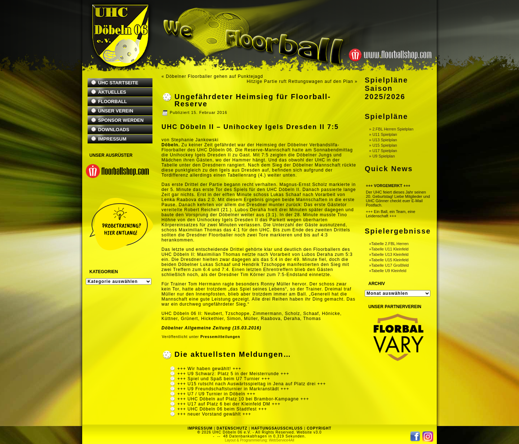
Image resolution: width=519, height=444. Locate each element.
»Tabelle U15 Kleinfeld (388, 260)
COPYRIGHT (319, 428)
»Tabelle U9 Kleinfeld (387, 270)
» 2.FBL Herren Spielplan (391, 129)
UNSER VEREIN (115, 111)
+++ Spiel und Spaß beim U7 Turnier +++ (223, 378)
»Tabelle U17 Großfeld (389, 265)
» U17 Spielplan (383, 150)
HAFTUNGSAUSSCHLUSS (277, 428)
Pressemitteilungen (220, 337)
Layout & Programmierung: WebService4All (259, 440)
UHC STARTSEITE (118, 82)
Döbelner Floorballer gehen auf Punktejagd (214, 76)
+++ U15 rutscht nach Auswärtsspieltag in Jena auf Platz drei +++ (251, 383)
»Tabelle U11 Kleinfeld (388, 249)
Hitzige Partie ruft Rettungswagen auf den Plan (300, 81)
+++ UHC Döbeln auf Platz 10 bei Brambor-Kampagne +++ (243, 398)
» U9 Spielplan (382, 156)
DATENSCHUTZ (232, 428)
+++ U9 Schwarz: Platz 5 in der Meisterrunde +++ (233, 373)
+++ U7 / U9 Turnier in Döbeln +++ (216, 393)
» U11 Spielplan (383, 134)
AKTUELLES (112, 92)
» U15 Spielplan (383, 145)
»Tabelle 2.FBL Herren (389, 243)
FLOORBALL (112, 101)
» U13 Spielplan (383, 140)
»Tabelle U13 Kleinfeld (388, 254)
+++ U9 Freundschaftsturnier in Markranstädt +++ (233, 388)
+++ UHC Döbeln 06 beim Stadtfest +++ (222, 409)
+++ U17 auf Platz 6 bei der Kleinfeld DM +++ (228, 404)
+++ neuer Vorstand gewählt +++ (214, 414)
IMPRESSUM (112, 139)
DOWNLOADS (113, 129)
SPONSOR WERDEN (120, 120)
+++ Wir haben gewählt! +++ (209, 368)
